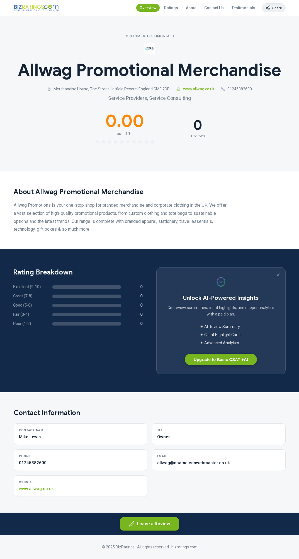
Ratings (171, 8)
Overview (148, 8)
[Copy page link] (274, 7)
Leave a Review (149, 524)
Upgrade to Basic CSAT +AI (221, 359)
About (191, 8)
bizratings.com (184, 547)
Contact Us (214, 8)
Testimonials (243, 8)
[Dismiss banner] (278, 275)
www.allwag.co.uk (195, 89)
